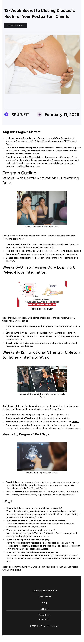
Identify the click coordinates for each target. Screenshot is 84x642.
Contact (44, 608)
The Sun (10, 261)
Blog (44, 602)
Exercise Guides (16, 25)
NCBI (71, 494)
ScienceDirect (56, 409)
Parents (35, 153)
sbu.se (25, 321)
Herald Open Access (30, 166)
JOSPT (75, 421)
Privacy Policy (44, 615)
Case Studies (44, 596)
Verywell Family (47, 247)
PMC (66, 141)
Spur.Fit (10, 570)
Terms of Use (44, 619)
